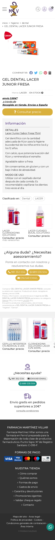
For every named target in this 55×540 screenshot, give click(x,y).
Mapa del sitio (20, 516)
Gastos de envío (28, 487)
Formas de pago (28, 482)
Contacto (28, 504)
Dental (5, 300)
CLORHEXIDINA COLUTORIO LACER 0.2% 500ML (39, 346)
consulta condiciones (27, 411)
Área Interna (27, 526)
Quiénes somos (28, 478)
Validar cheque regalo (28, 500)
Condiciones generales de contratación (26, 523)
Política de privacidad (21, 520)
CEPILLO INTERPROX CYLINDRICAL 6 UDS (14, 345)
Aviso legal (34, 516)
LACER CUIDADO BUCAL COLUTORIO (39, 231)
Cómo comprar (28, 473)
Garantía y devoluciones (28, 491)
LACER (26, 300)
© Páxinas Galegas (27, 531)
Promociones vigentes (28, 496)
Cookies (38, 520)
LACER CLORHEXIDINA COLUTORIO (11, 232)
